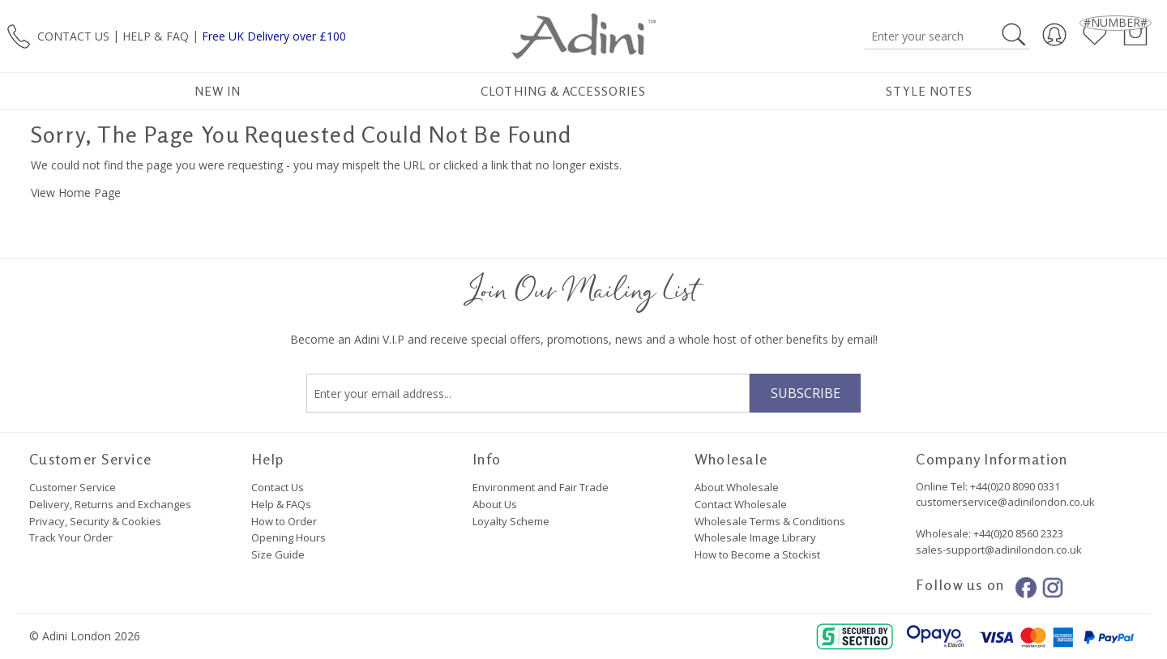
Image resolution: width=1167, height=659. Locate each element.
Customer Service (72, 487)
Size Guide (278, 554)
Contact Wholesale (741, 504)
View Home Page (76, 192)
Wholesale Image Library (755, 537)
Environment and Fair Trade (540, 487)
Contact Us (277, 487)
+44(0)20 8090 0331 (1015, 486)
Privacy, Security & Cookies (95, 521)
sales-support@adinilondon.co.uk (999, 549)
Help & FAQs (281, 504)
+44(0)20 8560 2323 (1017, 533)
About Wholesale (737, 487)
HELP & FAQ (155, 35)
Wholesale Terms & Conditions (770, 521)
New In (217, 91)
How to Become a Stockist (757, 554)
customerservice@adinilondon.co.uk (1005, 501)
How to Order (284, 521)
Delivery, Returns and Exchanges (110, 504)
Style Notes (929, 91)
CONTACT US (73, 35)
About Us (494, 504)
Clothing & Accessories (563, 91)
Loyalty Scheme (510, 521)
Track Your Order (71, 537)
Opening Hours (288, 537)
